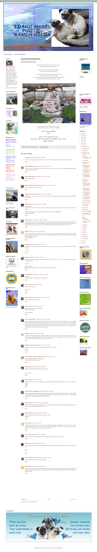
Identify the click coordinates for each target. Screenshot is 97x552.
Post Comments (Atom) (32, 501)
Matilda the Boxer (29, 402)
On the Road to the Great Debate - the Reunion (86, 167)
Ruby (26, 379)
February (84, 236)
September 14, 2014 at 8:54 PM (35, 379)
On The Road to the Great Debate (86, 198)
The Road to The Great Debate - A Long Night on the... (86, 184)
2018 (82, 137)
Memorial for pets (59, 468)
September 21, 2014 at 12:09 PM (44, 457)
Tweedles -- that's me (30, 345)
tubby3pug (27, 244)
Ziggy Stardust (28, 366)
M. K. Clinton (28, 434)
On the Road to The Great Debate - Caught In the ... (86, 171)
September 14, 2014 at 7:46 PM (42, 345)
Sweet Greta (85, 207)
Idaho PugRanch (8, 54)
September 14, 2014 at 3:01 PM (42, 297)
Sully (26, 284)
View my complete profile (11, 87)
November (84, 148)
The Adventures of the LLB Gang (32, 356)
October (84, 150)
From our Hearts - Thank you (86, 205)
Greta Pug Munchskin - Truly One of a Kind (86, 157)
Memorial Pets (28, 466)
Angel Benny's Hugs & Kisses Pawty (86, 214)
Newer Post (23, 499)
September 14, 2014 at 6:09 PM (35, 306)
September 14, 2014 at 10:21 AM (48, 185)
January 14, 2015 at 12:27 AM (38, 466)
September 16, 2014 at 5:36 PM (38, 434)
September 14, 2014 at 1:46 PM (35, 284)
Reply (26, 161)
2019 (82, 135)
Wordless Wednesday (85, 219)
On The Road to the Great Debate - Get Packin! (86, 194)
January (84, 238)
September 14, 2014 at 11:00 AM (39, 204)
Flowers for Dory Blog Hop (20, 54)
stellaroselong (28, 413)
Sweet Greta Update (86, 211)
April (83, 232)
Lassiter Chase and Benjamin (32, 391)
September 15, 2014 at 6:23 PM (34, 423)
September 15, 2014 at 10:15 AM (39, 413)
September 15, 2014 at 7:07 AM (46, 391)
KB (25, 423)
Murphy (26, 257)
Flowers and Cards (86, 202)
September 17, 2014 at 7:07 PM (37, 443)
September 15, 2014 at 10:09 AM (41, 402)
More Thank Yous (86, 154)
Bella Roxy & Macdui (30, 297)
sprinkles (27, 333)
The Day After (85, 160)
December (84, 146)
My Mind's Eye (28, 204)
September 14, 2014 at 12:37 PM (36, 257)
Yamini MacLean (29, 274)
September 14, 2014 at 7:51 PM (48, 356)
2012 (82, 242)
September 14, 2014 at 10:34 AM (44, 194)
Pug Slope (27, 443)
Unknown (27, 231)
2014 (82, 145)
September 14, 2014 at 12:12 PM (37, 244)
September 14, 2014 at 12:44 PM (40, 274)
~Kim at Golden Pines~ (30, 319)
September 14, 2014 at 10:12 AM (43, 166)
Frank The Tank (28, 220)
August (84, 225)
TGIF (83, 216)
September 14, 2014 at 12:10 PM (37, 231)
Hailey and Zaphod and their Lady (33, 185)
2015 (82, 143)
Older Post (73, 499)
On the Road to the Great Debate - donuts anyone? (86, 189)
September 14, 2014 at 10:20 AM (42, 176)
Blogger (60, 548)
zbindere (51, 548)
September (84, 152)
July (83, 226)
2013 (82, 241)
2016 (82, 141)
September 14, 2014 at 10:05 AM (38, 157)
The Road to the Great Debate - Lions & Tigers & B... (86, 176)
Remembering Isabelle (85, 180)
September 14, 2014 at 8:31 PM (39, 366)
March (83, 234)
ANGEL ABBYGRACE (30, 176)
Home (48, 499)
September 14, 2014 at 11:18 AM (40, 220)
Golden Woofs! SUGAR (30, 166)
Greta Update (85, 209)
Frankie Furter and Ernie (30, 194)
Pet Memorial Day (86, 200)
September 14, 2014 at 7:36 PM (37, 333)
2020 (82, 133)
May (83, 230)
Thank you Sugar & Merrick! (86, 222)
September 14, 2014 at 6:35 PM (43, 319)
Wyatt (26, 306)
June (83, 228)
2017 (82, 139)
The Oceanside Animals (30, 457)
